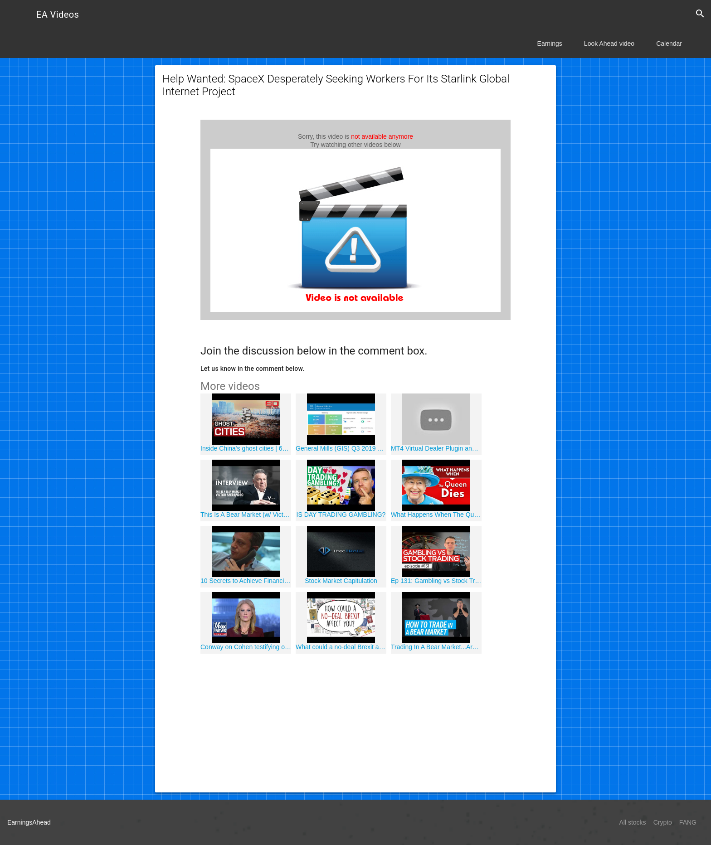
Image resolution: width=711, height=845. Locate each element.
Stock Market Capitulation (341, 580)
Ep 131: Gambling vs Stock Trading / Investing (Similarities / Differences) (436, 580)
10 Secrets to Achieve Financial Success (245, 580)
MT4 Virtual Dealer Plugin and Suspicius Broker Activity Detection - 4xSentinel (436, 448)
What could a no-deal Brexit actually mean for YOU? (341, 647)
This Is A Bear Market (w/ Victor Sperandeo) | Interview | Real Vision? (245, 514)
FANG (687, 822)
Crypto (662, 822)
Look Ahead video (609, 43)
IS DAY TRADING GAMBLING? (341, 514)
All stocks (632, 822)
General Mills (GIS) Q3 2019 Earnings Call (341, 448)
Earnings (549, 43)
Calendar (669, 43)
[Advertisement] (355, 721)
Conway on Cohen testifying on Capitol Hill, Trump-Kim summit (245, 647)
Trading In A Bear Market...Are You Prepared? (436, 647)
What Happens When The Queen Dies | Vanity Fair (436, 514)
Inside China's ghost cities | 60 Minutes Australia (245, 448)
